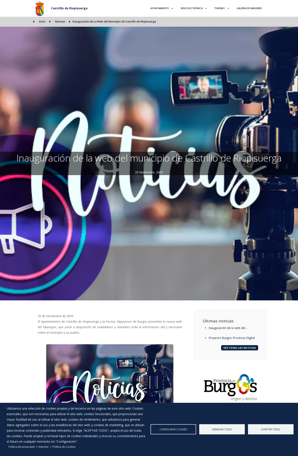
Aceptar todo (270, 429)
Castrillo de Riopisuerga (69, 8)
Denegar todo (222, 429)
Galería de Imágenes (249, 8)
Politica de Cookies (64, 446)
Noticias (60, 21)
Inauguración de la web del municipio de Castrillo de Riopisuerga (227, 328)
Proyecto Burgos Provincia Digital (232, 338)
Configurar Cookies (173, 429)
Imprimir (43, 446)
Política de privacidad (21, 446)
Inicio (42, 21)
